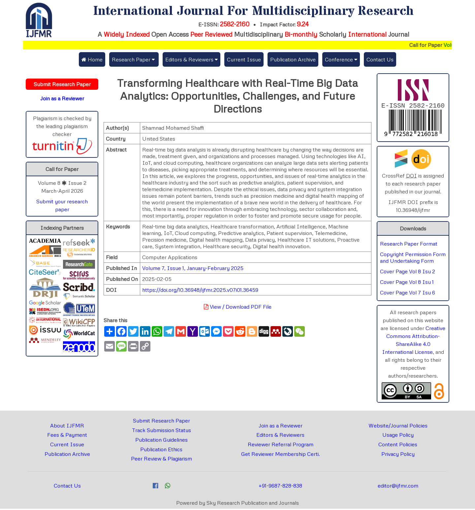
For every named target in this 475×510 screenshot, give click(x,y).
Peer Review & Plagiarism (161, 460)
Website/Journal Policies (398, 427)
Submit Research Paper (161, 422)
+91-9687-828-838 (280, 487)
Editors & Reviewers (280, 436)
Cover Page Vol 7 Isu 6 (407, 293)
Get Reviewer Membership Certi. (280, 455)
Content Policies (397, 445)
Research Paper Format (408, 245)
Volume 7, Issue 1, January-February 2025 (192, 268)
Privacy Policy (398, 455)
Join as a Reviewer (280, 427)
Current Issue (244, 59)
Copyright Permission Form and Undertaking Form (413, 258)
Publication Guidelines (161, 441)
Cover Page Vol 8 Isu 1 (407, 283)
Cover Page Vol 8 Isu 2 (407, 272)
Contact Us (380, 59)
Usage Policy (398, 436)
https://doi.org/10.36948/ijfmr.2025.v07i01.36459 (200, 290)
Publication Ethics (161, 450)
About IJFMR (67, 427)
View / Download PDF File (237, 306)
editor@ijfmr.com (398, 487)
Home (92, 59)
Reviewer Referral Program (280, 445)
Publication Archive (293, 59)
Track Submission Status (161, 431)
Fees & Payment (67, 436)
